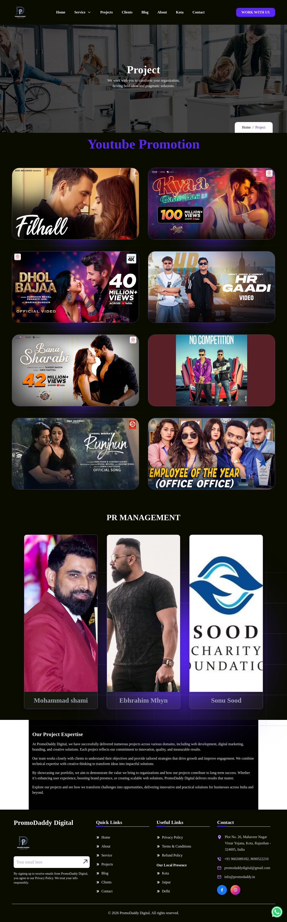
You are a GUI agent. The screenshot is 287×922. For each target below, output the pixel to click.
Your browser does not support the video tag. (75, 204)
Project (260, 127)
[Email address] (52, 862)
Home (246, 127)
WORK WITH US (255, 12)
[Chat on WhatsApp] (277, 912)
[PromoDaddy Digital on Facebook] (222, 890)
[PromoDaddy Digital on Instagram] (235, 890)
